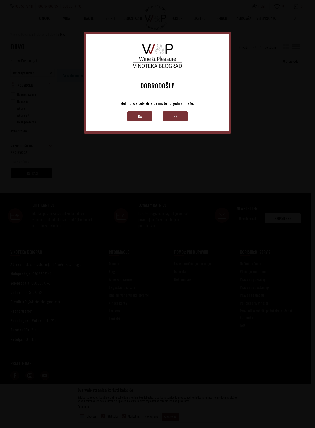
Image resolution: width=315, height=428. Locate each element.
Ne (175, 116)
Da (140, 116)
